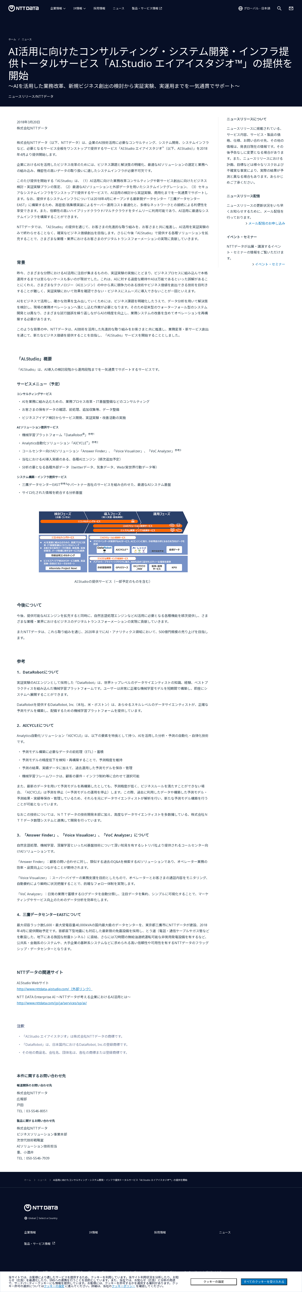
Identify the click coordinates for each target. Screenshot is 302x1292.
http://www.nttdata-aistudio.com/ (54, 989)
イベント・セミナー (270, 264)
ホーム (12, 39)
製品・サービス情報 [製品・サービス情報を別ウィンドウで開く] (145, 8)
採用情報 (99, 8)
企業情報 (56, 8)
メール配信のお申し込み (266, 223)
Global (42, 1218)
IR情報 (77, 8)
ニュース (118, 8)
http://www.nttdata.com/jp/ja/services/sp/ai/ (52, 1003)
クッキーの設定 (213, 1281)
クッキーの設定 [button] (54, 1286)
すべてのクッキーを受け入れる (264, 1281)
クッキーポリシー (123, 1286)
